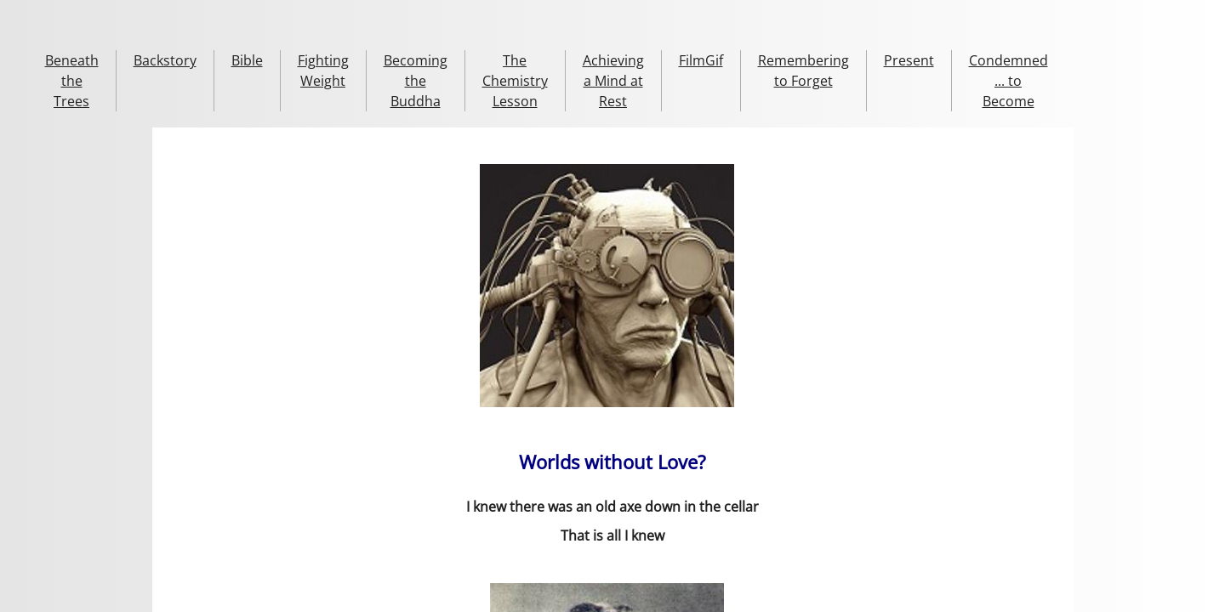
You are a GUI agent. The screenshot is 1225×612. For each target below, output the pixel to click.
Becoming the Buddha (415, 80)
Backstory (165, 60)
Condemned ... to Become (1008, 80)
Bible (247, 60)
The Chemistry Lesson (515, 80)
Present (909, 60)
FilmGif (701, 60)
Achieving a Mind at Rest (613, 80)
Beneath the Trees (72, 80)
